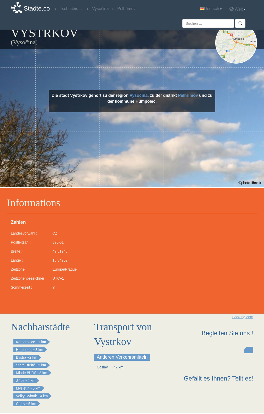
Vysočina (139, 95)
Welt (237, 8)
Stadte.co (37, 8)
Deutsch (211, 8)
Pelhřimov (188, 95)
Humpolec (24, 350)
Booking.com (242, 317)
